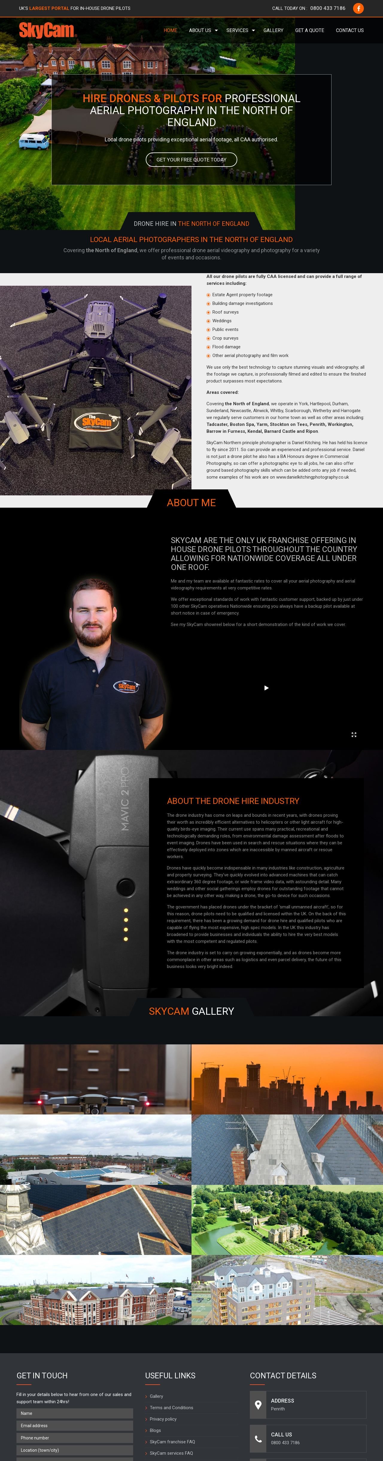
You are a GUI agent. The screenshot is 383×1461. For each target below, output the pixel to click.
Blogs (155, 1314)
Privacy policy (163, 1302)
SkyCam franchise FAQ (172, 1325)
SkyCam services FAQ (171, 1336)
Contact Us (350, 30)
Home (170, 30)
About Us (200, 30)
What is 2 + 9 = (31, 1381)
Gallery (273, 30)
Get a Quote (309, 30)
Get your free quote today (191, 160)
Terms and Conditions (171, 1291)
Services (237, 30)
